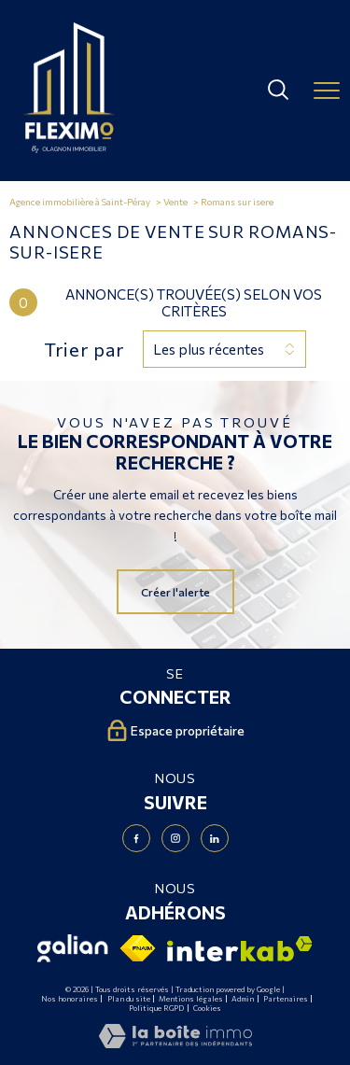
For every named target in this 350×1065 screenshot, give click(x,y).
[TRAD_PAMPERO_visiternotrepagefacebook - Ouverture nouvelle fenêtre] (136, 838)
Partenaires (285, 998)
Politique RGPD (156, 1008)
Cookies (207, 1008)
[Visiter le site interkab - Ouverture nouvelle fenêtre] (240, 948)
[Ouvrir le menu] (326, 90)
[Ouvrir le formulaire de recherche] (278, 91)
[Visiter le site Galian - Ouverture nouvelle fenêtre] (72, 948)
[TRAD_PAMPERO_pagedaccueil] (69, 148)
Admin (242, 998)
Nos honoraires (69, 998)
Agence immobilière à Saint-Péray (79, 201)
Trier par (84, 349)
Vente (175, 201)
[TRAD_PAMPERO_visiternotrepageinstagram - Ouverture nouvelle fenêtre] (175, 838)
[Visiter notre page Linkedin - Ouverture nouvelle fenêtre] (215, 838)
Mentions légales (191, 998)
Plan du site (128, 998)
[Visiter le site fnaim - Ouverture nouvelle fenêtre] (138, 948)
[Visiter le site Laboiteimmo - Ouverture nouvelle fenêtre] (175, 1043)
